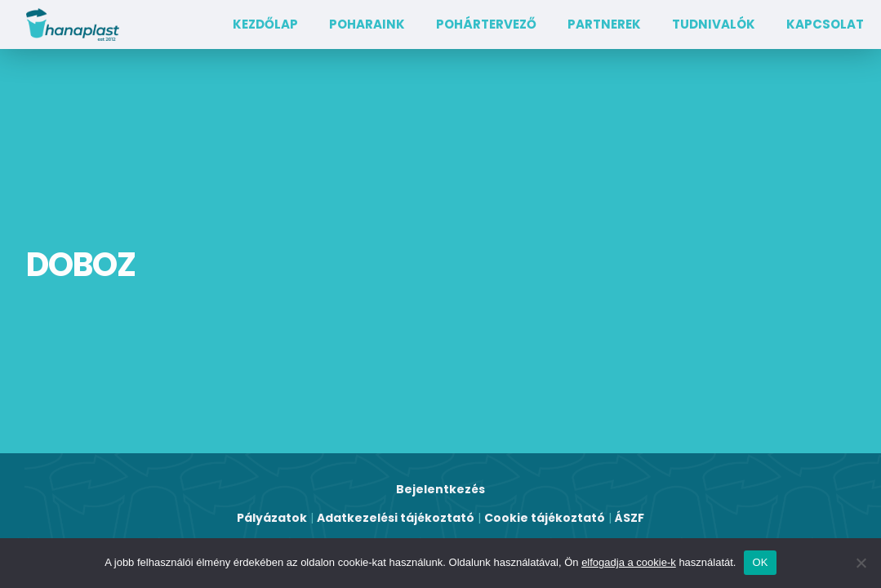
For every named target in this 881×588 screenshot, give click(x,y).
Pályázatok (272, 518)
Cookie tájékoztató (544, 518)
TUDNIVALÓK (713, 24)
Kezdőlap (265, 24)
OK (760, 562)
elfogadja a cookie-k (628, 562)
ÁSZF (629, 518)
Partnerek (604, 24)
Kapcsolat (825, 24)
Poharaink (367, 24)
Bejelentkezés (440, 489)
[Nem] (860, 563)
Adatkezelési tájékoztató (395, 518)
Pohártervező (486, 24)
